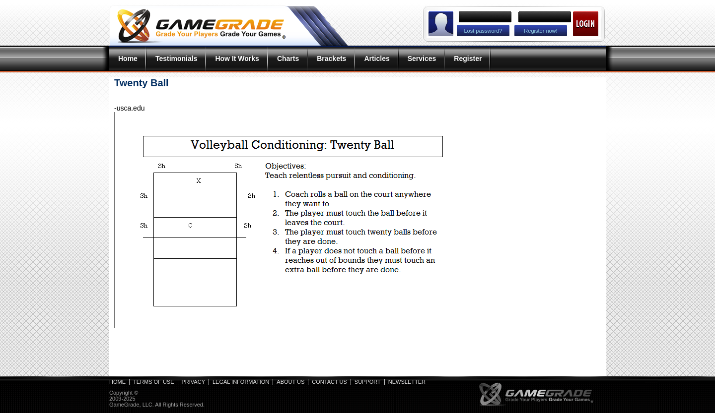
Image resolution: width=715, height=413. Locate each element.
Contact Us (329, 382)
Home (128, 58)
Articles (376, 58)
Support (368, 382)
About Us (290, 382)
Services (422, 58)
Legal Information (241, 382)
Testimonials (176, 58)
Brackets (331, 58)
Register (468, 58)
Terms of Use (153, 382)
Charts (288, 58)
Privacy (193, 382)
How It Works (237, 58)
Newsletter (407, 382)
